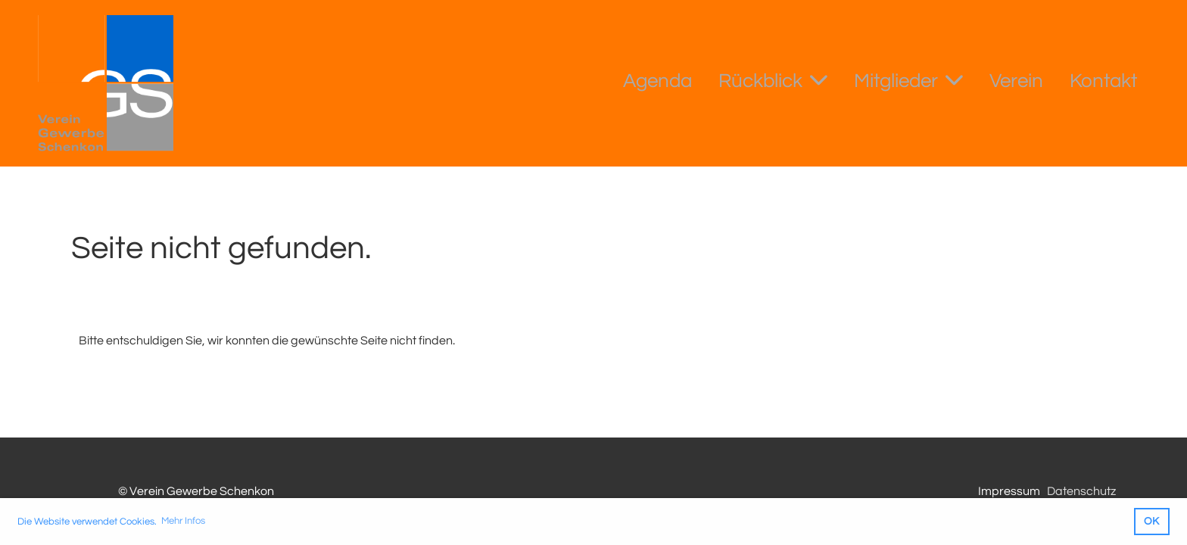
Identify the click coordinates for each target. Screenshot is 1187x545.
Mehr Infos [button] (183, 520)
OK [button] (1151, 521)
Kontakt (1103, 81)
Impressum (1009, 491)
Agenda (657, 81)
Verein (1016, 81)
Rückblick (772, 79)
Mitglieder (908, 79)
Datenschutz (1081, 491)
